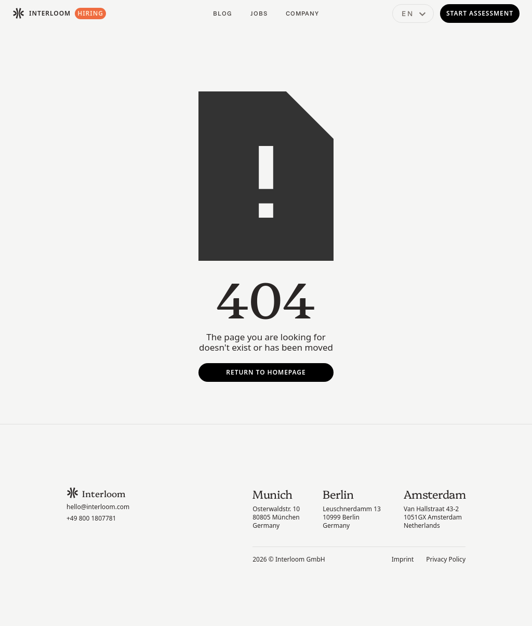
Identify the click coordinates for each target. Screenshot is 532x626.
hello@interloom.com (97, 507)
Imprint (403, 559)
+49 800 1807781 (91, 518)
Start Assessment (479, 13)
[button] (413, 13)
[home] (41, 13)
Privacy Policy (446, 559)
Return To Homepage (265, 372)
